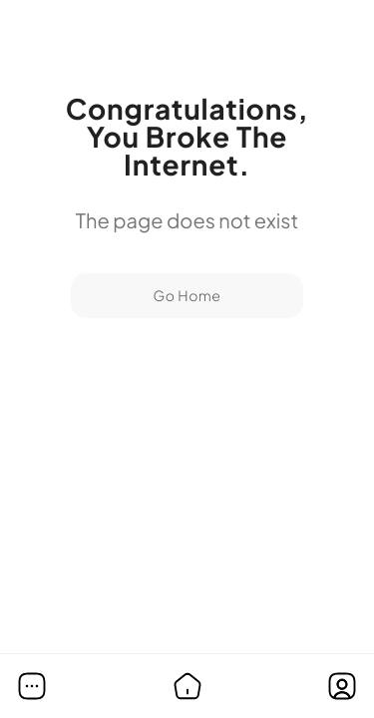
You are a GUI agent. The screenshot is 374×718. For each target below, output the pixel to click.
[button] (32, 686)
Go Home (186, 296)
